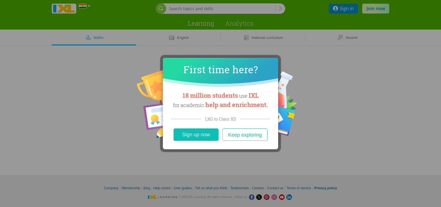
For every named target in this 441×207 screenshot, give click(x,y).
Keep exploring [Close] (245, 135)
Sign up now (196, 134)
